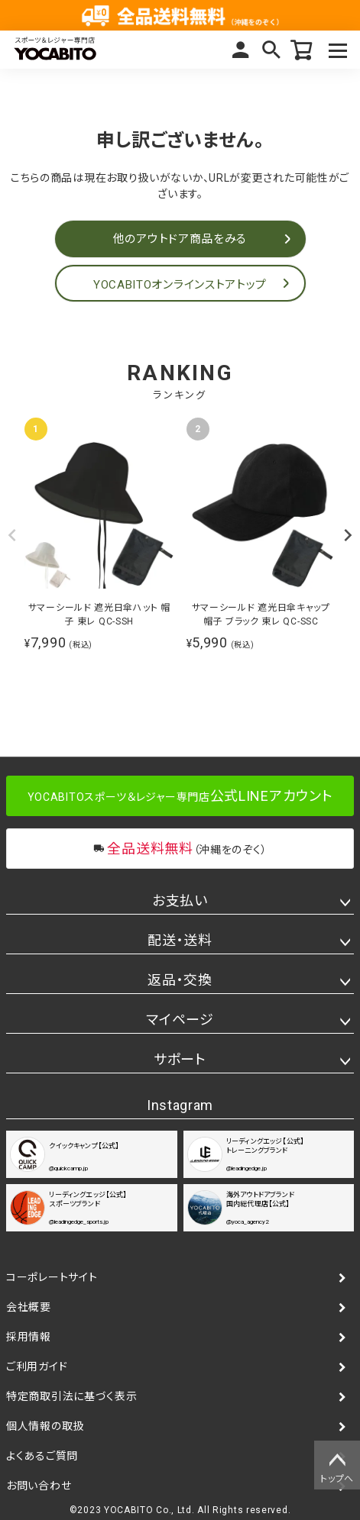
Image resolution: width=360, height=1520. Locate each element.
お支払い (180, 900)
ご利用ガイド (36, 1366)
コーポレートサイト (51, 1277)
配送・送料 (180, 940)
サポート (180, 1059)
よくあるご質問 (42, 1456)
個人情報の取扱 (45, 1426)
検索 (271, 49)
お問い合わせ (38, 1486)
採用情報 (28, 1337)
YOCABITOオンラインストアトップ (180, 285)
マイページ (240, 49)
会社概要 (28, 1307)
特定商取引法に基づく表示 (71, 1396)
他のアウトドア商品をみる (180, 239)
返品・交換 (180, 980)
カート (302, 49)
